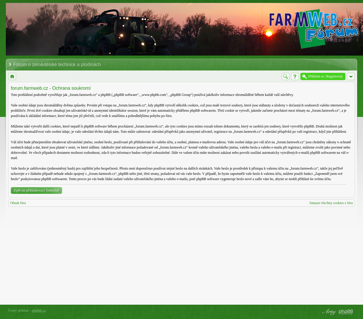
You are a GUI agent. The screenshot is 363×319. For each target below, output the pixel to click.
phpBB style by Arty (328, 312)
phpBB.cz (39, 310)
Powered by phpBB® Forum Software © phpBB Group (346, 312)
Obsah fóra (18, 203)
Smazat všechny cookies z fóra (331, 203)
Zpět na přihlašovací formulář (36, 190)
